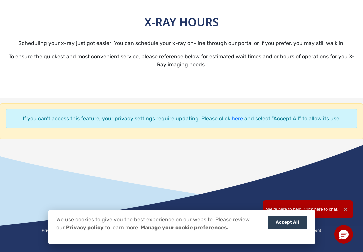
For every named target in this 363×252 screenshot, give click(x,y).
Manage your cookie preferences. (185, 227)
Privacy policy (85, 227)
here (237, 118)
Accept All (287, 222)
